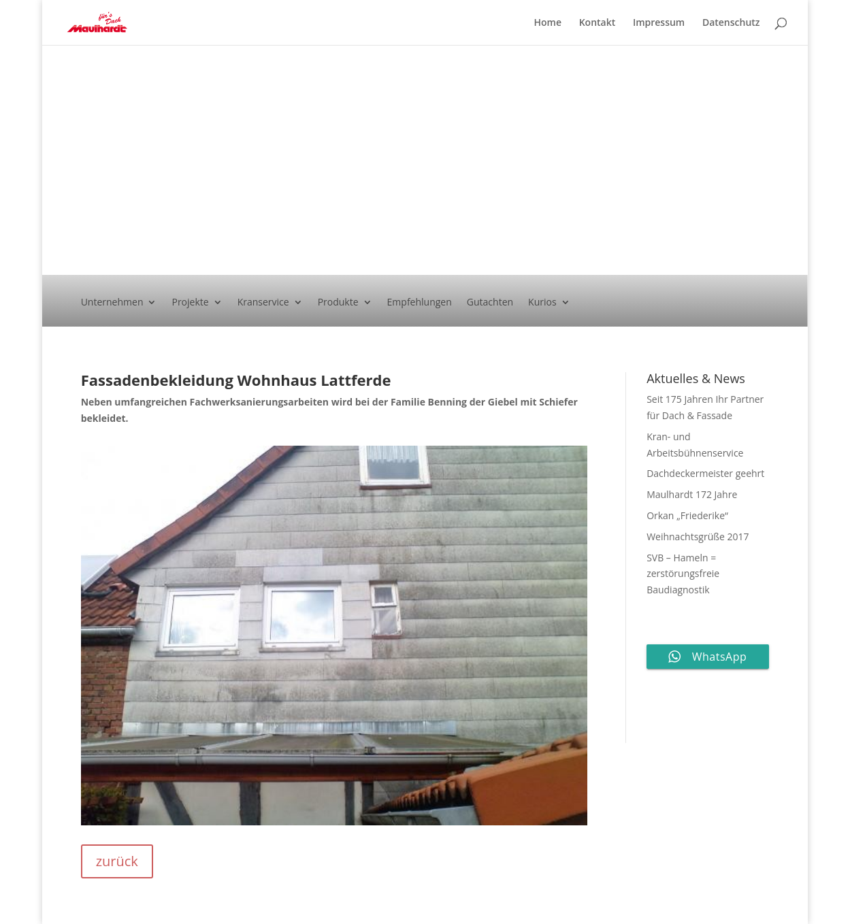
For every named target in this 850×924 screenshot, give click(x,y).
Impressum (659, 23)
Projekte (189, 302)
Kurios (542, 302)
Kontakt (597, 23)
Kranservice (263, 302)
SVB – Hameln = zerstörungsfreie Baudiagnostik (683, 574)
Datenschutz (731, 23)
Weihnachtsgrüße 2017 (698, 536)
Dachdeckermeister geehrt (705, 473)
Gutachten (490, 302)
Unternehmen (112, 302)
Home (548, 23)
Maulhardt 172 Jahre (692, 494)
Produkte (338, 302)
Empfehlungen (419, 302)
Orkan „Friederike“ (687, 515)
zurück (117, 861)
